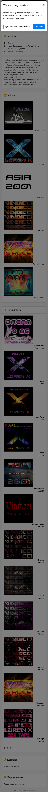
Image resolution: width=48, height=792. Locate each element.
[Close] (44, 4)
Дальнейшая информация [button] (17, 26)
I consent (39, 26)
